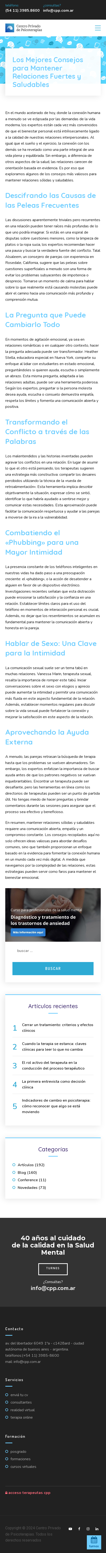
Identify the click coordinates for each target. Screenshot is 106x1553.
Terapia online (22, 1417)
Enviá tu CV (19, 1395)
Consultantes (21, 1402)
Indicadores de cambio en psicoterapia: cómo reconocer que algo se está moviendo (56, 1106)
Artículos (26, 1165)
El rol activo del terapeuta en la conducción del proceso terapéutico (53, 1065)
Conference (28, 1180)
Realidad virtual (23, 1410)
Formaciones (21, 1459)
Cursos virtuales (23, 1466)
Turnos (53, 1268)
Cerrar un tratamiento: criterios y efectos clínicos (57, 1027)
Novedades (28, 1187)
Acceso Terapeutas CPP (27, 1492)
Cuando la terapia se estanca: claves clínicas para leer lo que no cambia (54, 1046)
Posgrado (18, 1451)
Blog (22, 1172)
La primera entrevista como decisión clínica (53, 1084)
